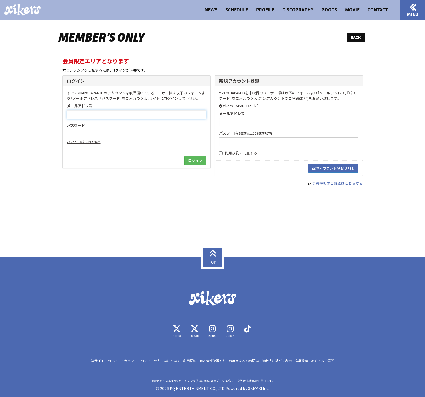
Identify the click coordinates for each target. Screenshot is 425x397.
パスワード (76, 125)
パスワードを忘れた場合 (84, 142)
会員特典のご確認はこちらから (337, 183)
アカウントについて (136, 360)
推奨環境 (301, 360)
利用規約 (232, 152)
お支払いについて (167, 360)
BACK (356, 37)
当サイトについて (104, 360)
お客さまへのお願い (244, 360)
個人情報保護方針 (212, 360)
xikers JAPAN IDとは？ (241, 105)
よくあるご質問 (322, 360)
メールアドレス (79, 105)
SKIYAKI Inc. (258, 388)
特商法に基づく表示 (277, 360)
